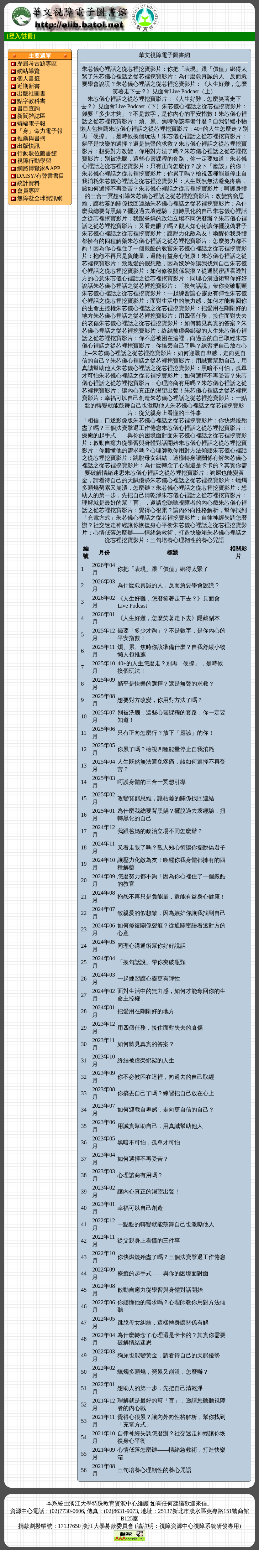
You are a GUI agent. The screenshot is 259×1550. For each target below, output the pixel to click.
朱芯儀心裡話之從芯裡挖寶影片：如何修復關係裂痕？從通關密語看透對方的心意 (164, 270)
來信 (201, 1503)
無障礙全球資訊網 (40, 198)
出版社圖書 (31, 93)
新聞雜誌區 (31, 116)
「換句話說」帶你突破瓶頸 (151, 962)
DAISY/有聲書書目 (40, 176)
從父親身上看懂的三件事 (148, 1241)
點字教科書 (31, 101)
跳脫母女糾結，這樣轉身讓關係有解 (162, 1323)
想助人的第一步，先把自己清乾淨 (160, 1388)
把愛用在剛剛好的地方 (145, 1011)
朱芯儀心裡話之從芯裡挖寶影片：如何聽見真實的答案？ (170, 323)
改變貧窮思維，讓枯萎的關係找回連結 (165, 798)
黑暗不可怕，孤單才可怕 (148, 1142)
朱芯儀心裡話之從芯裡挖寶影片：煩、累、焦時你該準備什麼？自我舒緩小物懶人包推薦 (163, 121)
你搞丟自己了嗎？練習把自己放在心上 (165, 1093)
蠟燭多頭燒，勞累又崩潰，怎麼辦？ (162, 1372)
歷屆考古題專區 (37, 64)
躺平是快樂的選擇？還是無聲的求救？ (165, 684)
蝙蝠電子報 (31, 123)
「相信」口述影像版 (107, 420)
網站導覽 (28, 71)
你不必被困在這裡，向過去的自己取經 (165, 1077)
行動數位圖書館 (37, 153)
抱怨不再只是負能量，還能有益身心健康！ (171, 897)
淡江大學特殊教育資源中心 (103, 1503)
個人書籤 (28, 79)
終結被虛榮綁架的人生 (145, 1060)
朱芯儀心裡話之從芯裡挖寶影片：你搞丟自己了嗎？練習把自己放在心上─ (164, 345)
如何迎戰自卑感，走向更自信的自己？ (165, 1110)
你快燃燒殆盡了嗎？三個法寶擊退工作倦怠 (171, 1257)
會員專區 (28, 191)
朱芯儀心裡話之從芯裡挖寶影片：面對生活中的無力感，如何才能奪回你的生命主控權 (164, 300)
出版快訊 (28, 146)
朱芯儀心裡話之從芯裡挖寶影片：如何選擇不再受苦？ (167, 376)
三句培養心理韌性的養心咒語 (154, 1470)
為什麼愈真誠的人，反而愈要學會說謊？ (168, 585)
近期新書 (28, 86)
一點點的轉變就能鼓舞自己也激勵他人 (165, 1224)
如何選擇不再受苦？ (143, 1159)
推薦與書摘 (31, 138)
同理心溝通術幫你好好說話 (151, 946)
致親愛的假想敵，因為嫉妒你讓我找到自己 (171, 913)
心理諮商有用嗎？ (140, 1175)
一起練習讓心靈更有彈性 (148, 979)
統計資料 (28, 183)
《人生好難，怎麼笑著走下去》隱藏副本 (168, 618)
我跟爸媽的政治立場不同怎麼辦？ (160, 831)
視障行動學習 (34, 161)
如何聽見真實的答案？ (145, 1044)
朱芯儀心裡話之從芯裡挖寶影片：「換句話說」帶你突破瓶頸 (170, 286)
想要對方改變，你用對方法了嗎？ (160, 700)
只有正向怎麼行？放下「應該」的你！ (165, 733)
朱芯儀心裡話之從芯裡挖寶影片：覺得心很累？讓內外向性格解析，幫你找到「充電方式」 (164, 510)
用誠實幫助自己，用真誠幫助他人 (160, 1126)
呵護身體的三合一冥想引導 (151, 782)
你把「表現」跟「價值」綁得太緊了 (162, 569)
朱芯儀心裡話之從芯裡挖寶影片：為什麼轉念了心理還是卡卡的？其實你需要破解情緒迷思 (164, 465)
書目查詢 (28, 108)
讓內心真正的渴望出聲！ (148, 1191)
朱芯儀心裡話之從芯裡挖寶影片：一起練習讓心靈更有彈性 (156, 293)
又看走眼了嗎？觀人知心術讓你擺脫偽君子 (171, 847)
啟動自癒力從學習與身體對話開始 (160, 1290)
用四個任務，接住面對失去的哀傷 (160, 1028)
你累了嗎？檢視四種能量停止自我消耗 (165, 749)
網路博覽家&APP (38, 168)
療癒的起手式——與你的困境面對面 (162, 1273)
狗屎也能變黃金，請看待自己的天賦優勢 (168, 1355)
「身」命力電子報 (40, 131)
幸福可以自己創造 (140, 1208)
